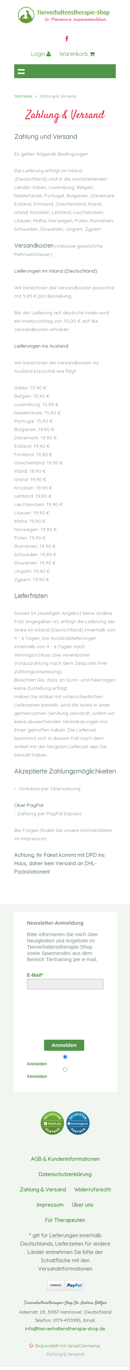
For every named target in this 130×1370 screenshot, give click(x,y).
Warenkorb (77, 53)
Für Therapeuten (65, 1220)
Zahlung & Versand (43, 1189)
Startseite (23, 96)
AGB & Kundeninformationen (65, 1159)
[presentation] (66, 1012)
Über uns (82, 1205)
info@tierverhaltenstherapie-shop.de (65, 1328)
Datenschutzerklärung (65, 1174)
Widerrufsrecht (92, 1189)
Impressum (50, 1205)
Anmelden (64, 1045)
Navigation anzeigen (21, 71)
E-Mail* (35, 975)
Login (41, 53)
